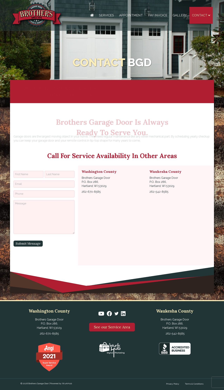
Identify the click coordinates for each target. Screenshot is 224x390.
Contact (199, 15)
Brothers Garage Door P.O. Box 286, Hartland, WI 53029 (96, 182)
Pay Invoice (157, 15)
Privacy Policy (172, 384)
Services (106, 15)
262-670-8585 (185, 88)
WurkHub (67, 383)
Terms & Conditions (194, 384)
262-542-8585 (91, 88)
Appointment (131, 15)
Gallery (180, 15)
